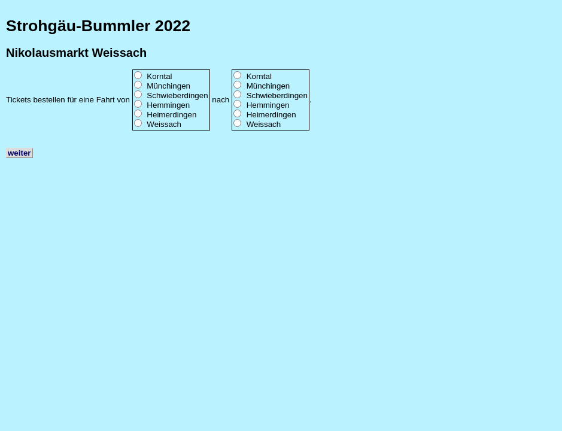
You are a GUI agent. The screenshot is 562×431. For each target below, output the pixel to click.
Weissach (164, 124)
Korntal (159, 76)
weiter (19, 152)
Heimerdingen (171, 114)
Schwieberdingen (177, 95)
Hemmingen (168, 105)
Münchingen (168, 85)
